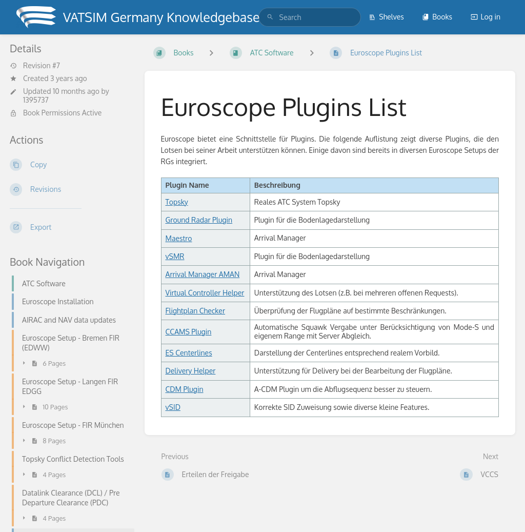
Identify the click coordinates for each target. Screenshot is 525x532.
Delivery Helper (191, 370)
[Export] (69, 227)
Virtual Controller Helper (205, 292)
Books (437, 16)
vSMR (175, 256)
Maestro (179, 238)
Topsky (177, 202)
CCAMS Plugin (189, 331)
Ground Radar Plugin (199, 219)
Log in (485, 16)
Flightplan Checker (196, 310)
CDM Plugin (185, 389)
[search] (309, 17)
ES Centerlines (189, 352)
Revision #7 (35, 66)
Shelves (386, 16)
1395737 (36, 99)
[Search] (270, 17)
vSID (173, 407)
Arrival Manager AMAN (203, 274)
